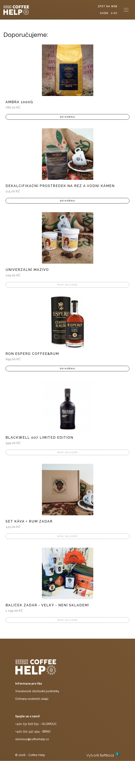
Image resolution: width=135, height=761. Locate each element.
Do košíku (67, 117)
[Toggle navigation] (126, 10)
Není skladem (67, 285)
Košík (108, 13)
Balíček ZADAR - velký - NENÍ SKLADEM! (47, 605)
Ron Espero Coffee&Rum (32, 354)
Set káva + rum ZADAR (29, 521)
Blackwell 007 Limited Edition (39, 438)
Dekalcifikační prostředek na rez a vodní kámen (60, 186)
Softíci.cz (107, 755)
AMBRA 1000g (19, 102)
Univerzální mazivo (27, 270)
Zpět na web (107, 6)
